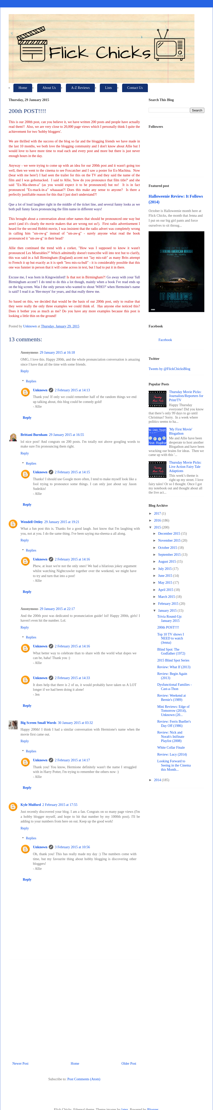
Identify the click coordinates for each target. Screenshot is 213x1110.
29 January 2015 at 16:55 (66, 435)
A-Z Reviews (80, 88)
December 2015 (169, 533)
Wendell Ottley (32, 522)
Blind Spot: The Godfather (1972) (171, 652)
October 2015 (168, 548)
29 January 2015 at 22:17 (57, 609)
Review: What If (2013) (173, 667)
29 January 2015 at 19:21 (62, 522)
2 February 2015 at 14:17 (72, 760)
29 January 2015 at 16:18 (57, 352)
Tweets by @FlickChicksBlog (169, 369)
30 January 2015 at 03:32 (75, 723)
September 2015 (170, 554)
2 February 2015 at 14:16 (72, 559)
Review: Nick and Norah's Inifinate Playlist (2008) (170, 737)
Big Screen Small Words (38, 723)
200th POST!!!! (168, 627)
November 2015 (169, 540)
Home (23, 88)
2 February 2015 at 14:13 (72, 390)
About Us (49, 88)
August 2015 (167, 561)
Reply (25, 371)
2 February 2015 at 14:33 (72, 678)
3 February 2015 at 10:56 (72, 847)
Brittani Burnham (34, 435)
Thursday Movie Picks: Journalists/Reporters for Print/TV (186, 396)
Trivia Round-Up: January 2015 (169, 619)
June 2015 (165, 576)
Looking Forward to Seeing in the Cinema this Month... (174, 765)
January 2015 (168, 610)
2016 (158, 520)
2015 (158, 527)
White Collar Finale (171, 747)
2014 (158, 780)
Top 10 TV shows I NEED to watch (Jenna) (170, 639)
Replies (31, 381)
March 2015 (167, 597)
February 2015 (168, 604)
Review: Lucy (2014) (172, 754)
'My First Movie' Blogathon (180, 431)
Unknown (40, 390)
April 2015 (166, 590)
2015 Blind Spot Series (173, 660)
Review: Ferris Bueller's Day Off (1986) (174, 724)
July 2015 (165, 569)
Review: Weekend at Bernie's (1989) (171, 698)
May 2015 (165, 582)
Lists (108, 88)
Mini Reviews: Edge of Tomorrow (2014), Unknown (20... (173, 711)
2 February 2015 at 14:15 (72, 472)
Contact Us (135, 88)
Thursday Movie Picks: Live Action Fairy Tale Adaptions (185, 467)
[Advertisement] (74, 1008)
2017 (158, 513)
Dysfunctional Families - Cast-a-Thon (174, 687)
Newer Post (20, 1063)
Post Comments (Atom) (83, 1079)
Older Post (129, 1063)
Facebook (165, 340)
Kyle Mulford (31, 805)
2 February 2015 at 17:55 (60, 805)
